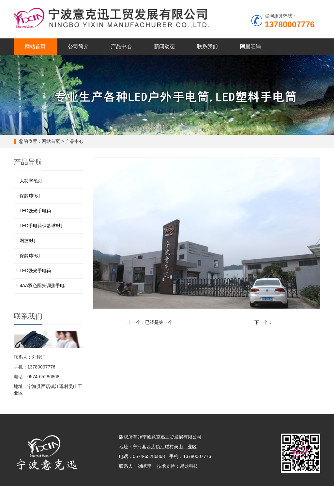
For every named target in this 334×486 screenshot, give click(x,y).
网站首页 (35, 46)
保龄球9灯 (30, 195)
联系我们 (207, 46)
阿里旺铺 (250, 46)
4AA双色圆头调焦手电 (42, 285)
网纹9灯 (28, 240)
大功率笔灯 (31, 180)
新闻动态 (164, 46)
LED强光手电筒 (35, 210)
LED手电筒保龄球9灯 (41, 225)
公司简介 (78, 46)
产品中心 (121, 46)
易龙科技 (189, 466)
